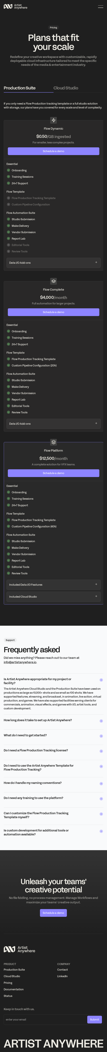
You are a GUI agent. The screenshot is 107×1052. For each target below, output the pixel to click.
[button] (100, 6)
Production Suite (14, 969)
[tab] (29, 88)
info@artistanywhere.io (20, 662)
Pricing (8, 982)
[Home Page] (15, 6)
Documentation (14, 989)
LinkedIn (62, 976)
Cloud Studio (12, 976)
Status (8, 996)
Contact (62, 969)
